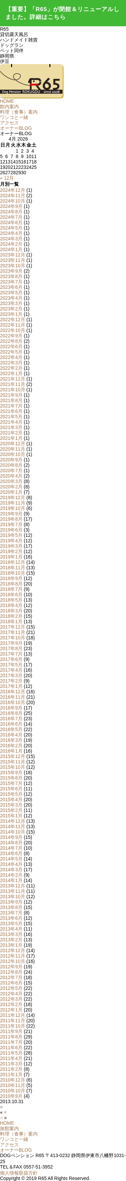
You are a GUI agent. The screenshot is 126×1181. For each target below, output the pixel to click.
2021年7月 (11, 405)
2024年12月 (12, 190)
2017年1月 (11, 686)
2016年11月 (12, 697)
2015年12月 (12, 756)
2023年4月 (11, 298)
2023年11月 (12, 260)
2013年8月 (11, 907)
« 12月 (7, 178)
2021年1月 (11, 438)
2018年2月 (11, 616)
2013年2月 (11, 939)
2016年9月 (11, 707)
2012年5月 (11, 988)
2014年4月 (11, 864)
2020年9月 (11, 459)
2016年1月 (11, 751)
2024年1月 (11, 249)
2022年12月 (12, 319)
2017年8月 (11, 648)
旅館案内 (9, 1128)
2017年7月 (11, 654)
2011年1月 (11, 1074)
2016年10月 (12, 702)
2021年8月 (11, 400)
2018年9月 (11, 578)
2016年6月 (11, 724)
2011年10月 (12, 1026)
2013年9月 (11, 902)
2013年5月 (11, 923)
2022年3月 (11, 362)
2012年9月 (11, 966)
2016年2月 (11, 745)
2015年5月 (11, 794)
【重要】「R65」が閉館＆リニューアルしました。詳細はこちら (62, 13)
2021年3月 (11, 427)
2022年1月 (11, 373)
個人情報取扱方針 (19, 1173)
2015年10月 (12, 767)
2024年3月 (11, 238)
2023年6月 (11, 287)
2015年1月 (11, 815)
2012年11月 (12, 956)
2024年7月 (11, 217)
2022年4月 (11, 357)
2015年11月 (12, 761)
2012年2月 (11, 1004)
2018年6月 (11, 594)
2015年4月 (11, 799)
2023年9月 (11, 271)
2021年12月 (12, 379)
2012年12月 (12, 950)
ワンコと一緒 (14, 117)
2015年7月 (11, 783)
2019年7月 (11, 524)
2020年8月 (11, 465)
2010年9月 (11, 1096)
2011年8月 (11, 1036)
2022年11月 (12, 325)
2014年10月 (12, 832)
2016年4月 (11, 734)
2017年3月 (11, 675)
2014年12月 (12, 821)
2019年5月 (11, 535)
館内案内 (9, 106)
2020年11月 (12, 449)
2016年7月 (11, 718)
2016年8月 (11, 713)
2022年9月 (11, 335)
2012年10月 (12, 961)
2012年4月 (11, 993)
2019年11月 (12, 503)
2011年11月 (12, 1020)
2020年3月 (11, 481)
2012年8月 (11, 972)
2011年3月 (11, 1063)
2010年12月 (12, 1080)
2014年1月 (11, 880)
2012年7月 (11, 977)
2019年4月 (11, 540)
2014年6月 (11, 853)
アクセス (9, 122)
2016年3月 (11, 740)
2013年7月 (11, 912)
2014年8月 (11, 842)
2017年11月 (12, 632)
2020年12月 (12, 443)
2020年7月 (11, 470)
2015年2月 (11, 810)
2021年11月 (12, 384)
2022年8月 (11, 341)
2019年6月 (11, 530)
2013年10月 (12, 896)
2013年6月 (11, 918)
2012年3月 (11, 999)
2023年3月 (11, 303)
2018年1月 (11, 621)
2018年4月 (11, 605)
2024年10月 (12, 201)
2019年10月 (12, 508)
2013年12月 (12, 885)
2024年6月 (11, 222)
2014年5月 (11, 858)
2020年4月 (11, 476)
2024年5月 (11, 228)
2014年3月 (11, 869)
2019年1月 (11, 556)
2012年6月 (11, 983)
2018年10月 (12, 573)
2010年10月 (12, 1090)
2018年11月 (12, 567)
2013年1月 (11, 945)
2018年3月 (11, 610)
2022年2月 (11, 368)
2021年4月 (11, 422)
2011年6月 (11, 1047)
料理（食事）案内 (19, 112)
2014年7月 (11, 848)
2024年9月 (11, 206)
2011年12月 (12, 1015)
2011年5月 (11, 1053)
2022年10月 (12, 330)
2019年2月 (11, 551)
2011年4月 (11, 1058)
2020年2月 (11, 486)
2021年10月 (12, 389)
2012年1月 (11, 1009)
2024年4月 (11, 233)
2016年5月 (11, 729)
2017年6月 (11, 659)
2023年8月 (11, 276)
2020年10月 (12, 454)
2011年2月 (11, 1069)
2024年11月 (12, 195)
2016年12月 (12, 691)
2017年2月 (11, 681)
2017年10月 (12, 637)
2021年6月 (11, 411)
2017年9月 (11, 643)
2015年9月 (11, 772)
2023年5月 (11, 292)
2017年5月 (11, 664)
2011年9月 (11, 1031)
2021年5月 (11, 416)
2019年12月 (12, 497)
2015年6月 (11, 788)
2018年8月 (11, 583)
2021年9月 (11, 395)
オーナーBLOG (16, 128)
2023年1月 (11, 314)
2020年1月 (11, 492)
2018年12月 (12, 562)
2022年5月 (11, 352)
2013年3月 (11, 934)
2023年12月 (12, 255)
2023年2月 (11, 308)
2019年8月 (11, 519)
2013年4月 (11, 929)
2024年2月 (11, 244)
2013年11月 (12, 891)
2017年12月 (12, 627)
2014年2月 (11, 875)
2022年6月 (11, 346)
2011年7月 (11, 1042)
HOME (7, 101)
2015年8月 (11, 778)
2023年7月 (11, 281)
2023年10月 (12, 265)
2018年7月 (11, 589)
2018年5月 (11, 600)
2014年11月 (12, 826)
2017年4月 (11, 670)
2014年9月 (11, 837)
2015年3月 (11, 805)
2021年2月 (11, 432)
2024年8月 (11, 211)
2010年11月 (12, 1085)
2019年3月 (11, 546)
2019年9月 (11, 513)
